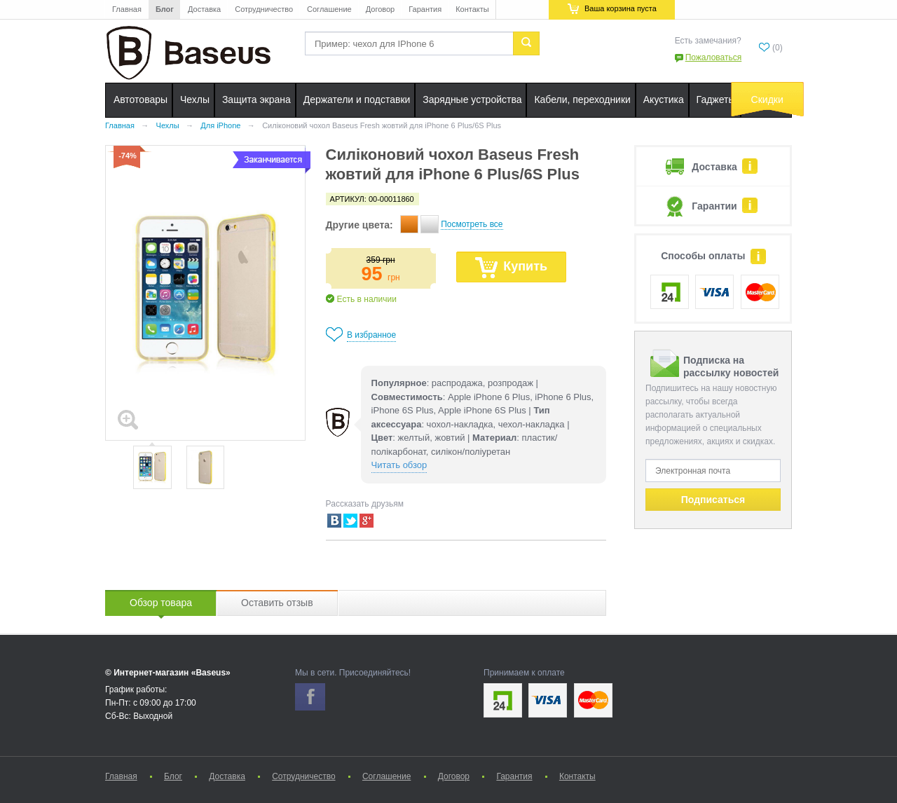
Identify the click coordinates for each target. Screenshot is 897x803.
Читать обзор (399, 465)
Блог (165, 9)
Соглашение (329, 9)
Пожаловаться (713, 57)
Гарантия (425, 9)
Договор (380, 9)
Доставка (204, 9)
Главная (127, 9)
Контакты (472, 9)
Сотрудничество (264, 9)
